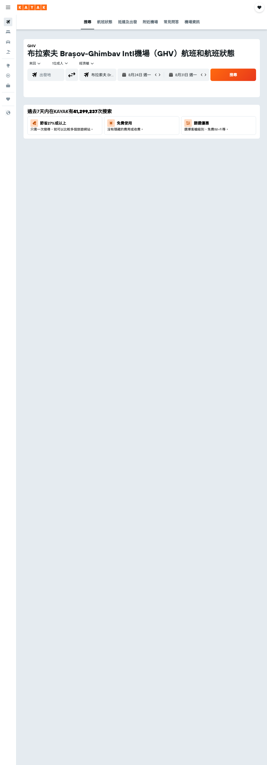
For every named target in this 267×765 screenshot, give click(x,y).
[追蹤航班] (8, 75)
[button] (8, 7)
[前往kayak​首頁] (32, 7)
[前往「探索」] (8, 65)
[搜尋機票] (8, 22)
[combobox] (86, 63)
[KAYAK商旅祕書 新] (8, 85)
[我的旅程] (8, 99)
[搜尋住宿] (8, 32)
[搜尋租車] (8, 42)
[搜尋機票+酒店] (8, 52)
